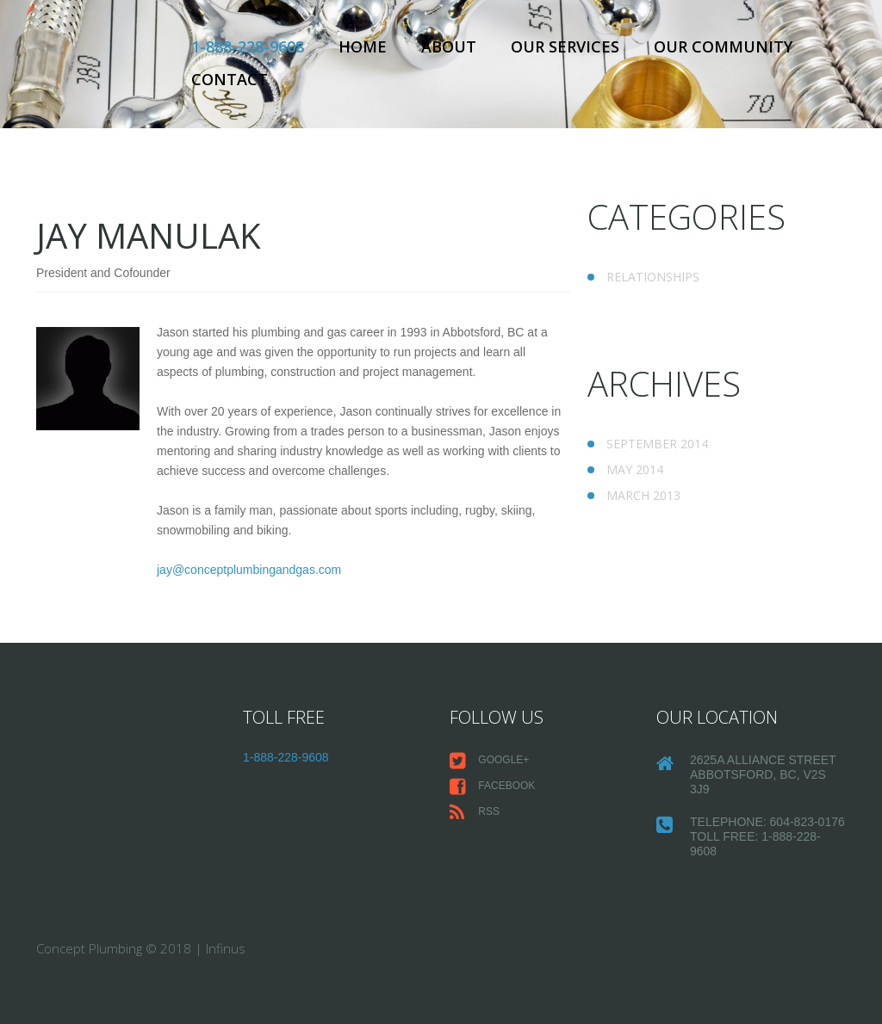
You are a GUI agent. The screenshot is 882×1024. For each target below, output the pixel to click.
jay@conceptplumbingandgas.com (249, 570)
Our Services (565, 46)
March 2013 (643, 495)
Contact (229, 79)
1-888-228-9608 (247, 46)
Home (363, 46)
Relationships (652, 276)
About (448, 46)
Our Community (723, 46)
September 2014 (657, 443)
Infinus (225, 948)
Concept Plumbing (89, 948)
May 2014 (634, 469)
